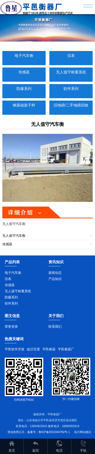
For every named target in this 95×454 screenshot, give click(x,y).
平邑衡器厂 (66, 349)
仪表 (71, 56)
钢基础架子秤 (24, 105)
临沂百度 (33, 349)
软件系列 (71, 89)
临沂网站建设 (82, 432)
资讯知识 (55, 262)
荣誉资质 (11, 326)
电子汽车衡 (24, 56)
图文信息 (12, 316)
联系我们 (55, 326)
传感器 (24, 72)
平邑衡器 (48, 349)
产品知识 (55, 279)
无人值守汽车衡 (47, 124)
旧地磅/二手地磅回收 (71, 105)
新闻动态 (55, 273)
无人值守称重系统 (71, 72)
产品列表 (12, 262)
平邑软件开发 (14, 349)
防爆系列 (24, 89)
